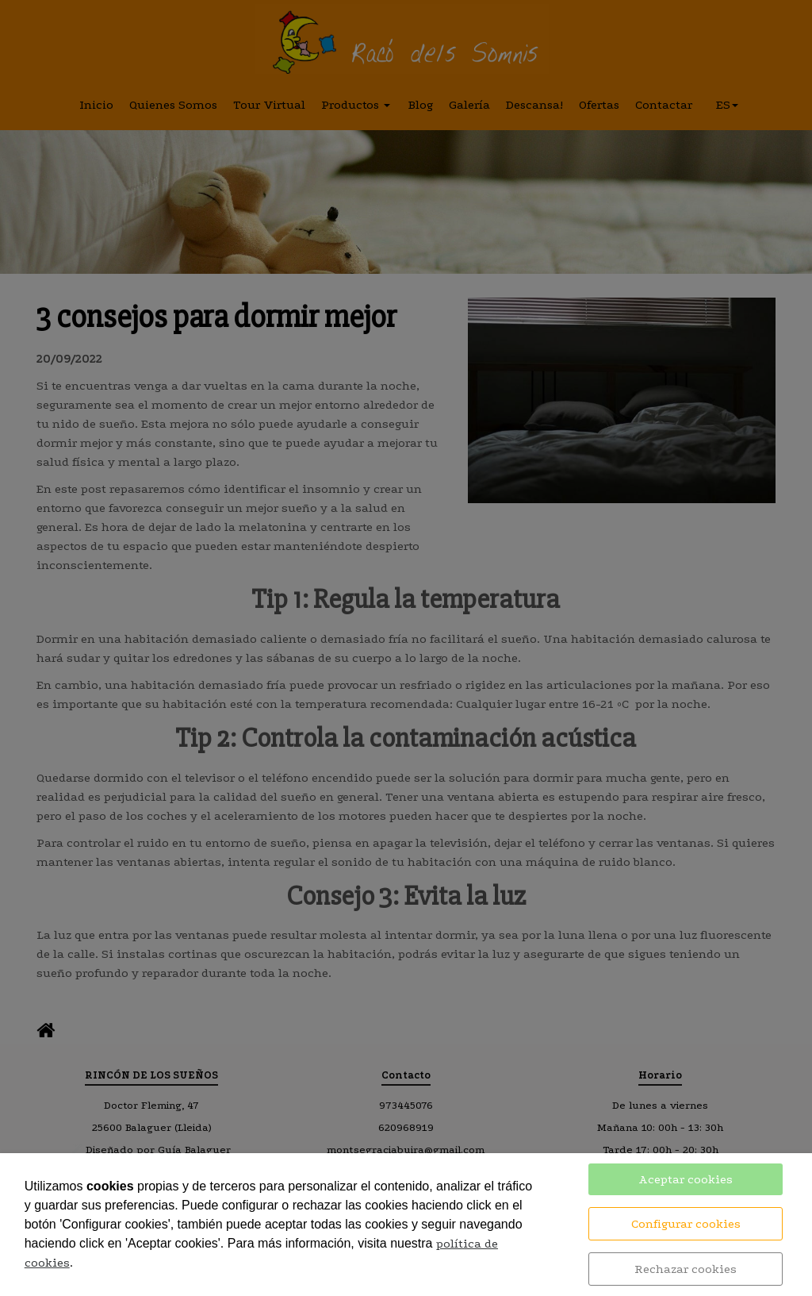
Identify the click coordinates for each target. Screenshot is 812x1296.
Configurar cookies (686, 1224)
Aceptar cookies (685, 1179)
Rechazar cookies (685, 1269)
